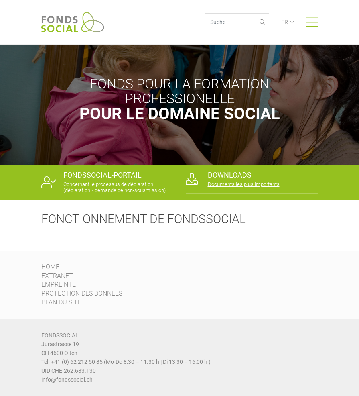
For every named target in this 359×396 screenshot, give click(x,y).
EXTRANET (57, 276)
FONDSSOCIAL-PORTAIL (102, 175)
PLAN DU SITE (61, 302)
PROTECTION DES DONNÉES (81, 293)
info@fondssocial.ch (67, 379)
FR (284, 22)
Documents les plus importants (244, 184)
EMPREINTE (58, 284)
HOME (50, 267)
